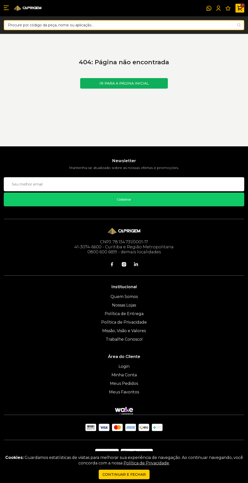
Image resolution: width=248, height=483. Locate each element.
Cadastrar (124, 199)
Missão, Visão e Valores (124, 330)
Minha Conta (124, 375)
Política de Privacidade (124, 322)
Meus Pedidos (124, 383)
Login (124, 366)
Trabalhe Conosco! (124, 339)
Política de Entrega (124, 313)
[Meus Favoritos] (227, 8)
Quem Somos (124, 296)
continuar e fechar (124, 474)
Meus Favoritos (124, 392)
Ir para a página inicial (124, 83)
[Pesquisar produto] (238, 25)
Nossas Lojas (124, 305)
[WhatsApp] (208, 8)
